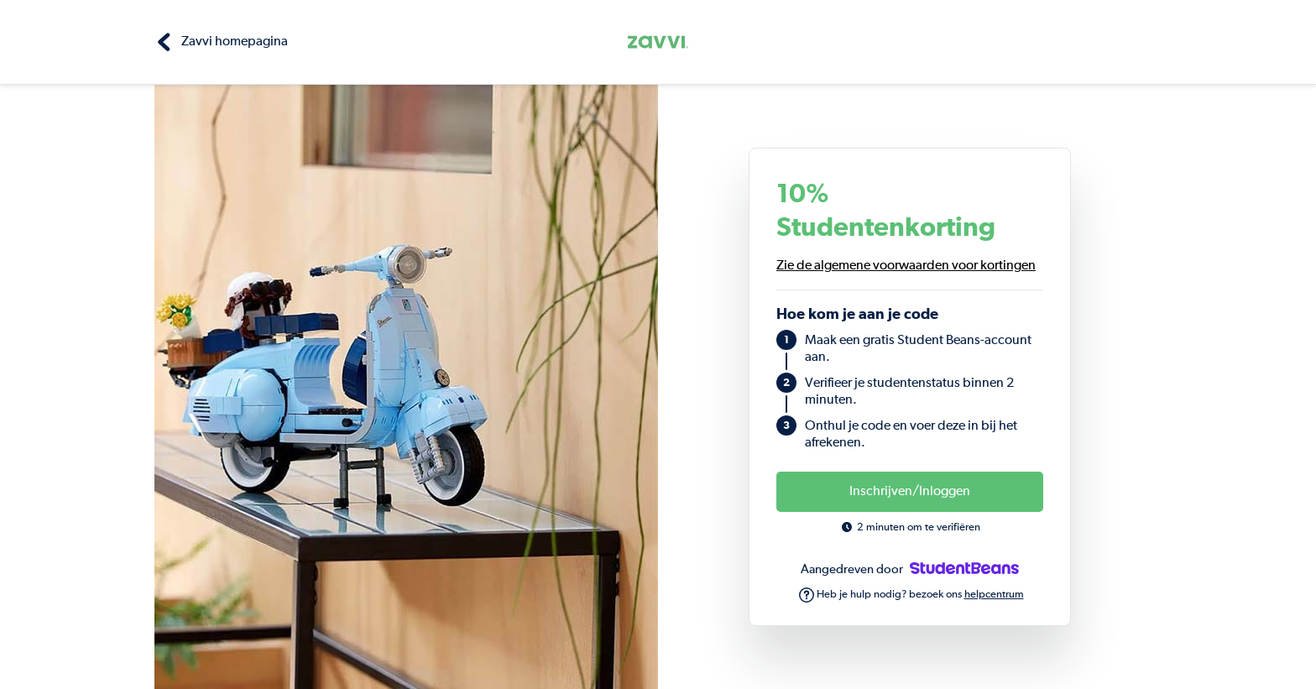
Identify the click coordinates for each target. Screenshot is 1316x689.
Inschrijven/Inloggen (909, 491)
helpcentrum (994, 594)
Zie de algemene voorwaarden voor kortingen (906, 266)
